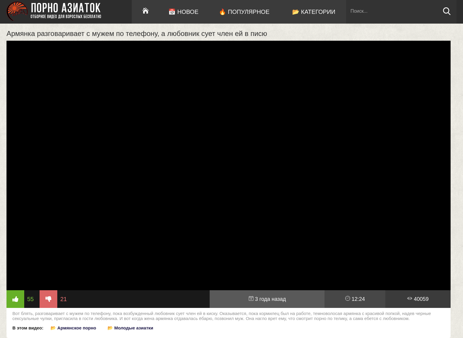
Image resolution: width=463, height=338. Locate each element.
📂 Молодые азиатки (130, 327)
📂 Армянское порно (73, 327)
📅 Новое (183, 12)
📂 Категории (313, 12)
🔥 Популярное (244, 12)
